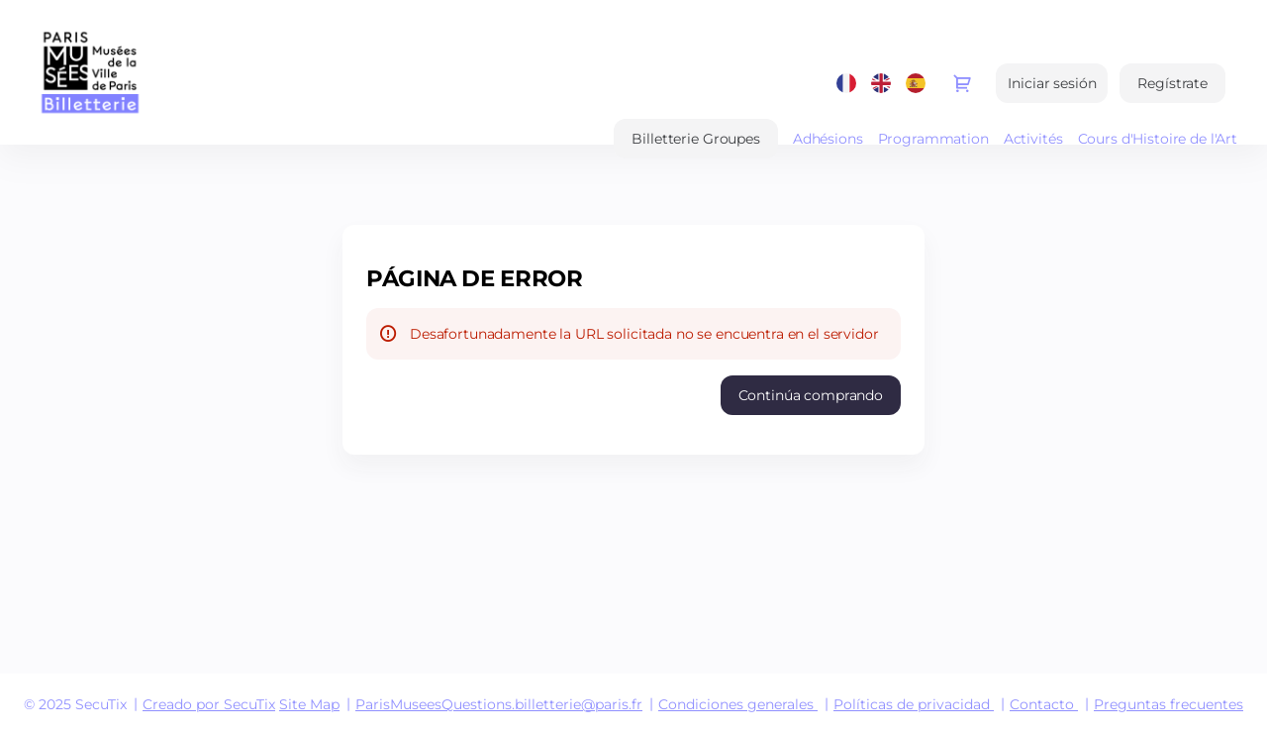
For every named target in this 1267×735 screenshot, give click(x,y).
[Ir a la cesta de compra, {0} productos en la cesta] (962, 83)
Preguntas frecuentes (1168, 704)
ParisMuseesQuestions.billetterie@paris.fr (498, 704)
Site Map (309, 704)
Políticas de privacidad (911, 704)
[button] (695, 138)
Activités (1033, 139)
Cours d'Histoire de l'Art (1158, 139)
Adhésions (828, 139)
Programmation (933, 139)
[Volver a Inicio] (228, 72)
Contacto (1042, 704)
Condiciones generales (736, 704)
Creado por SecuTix (209, 704)
